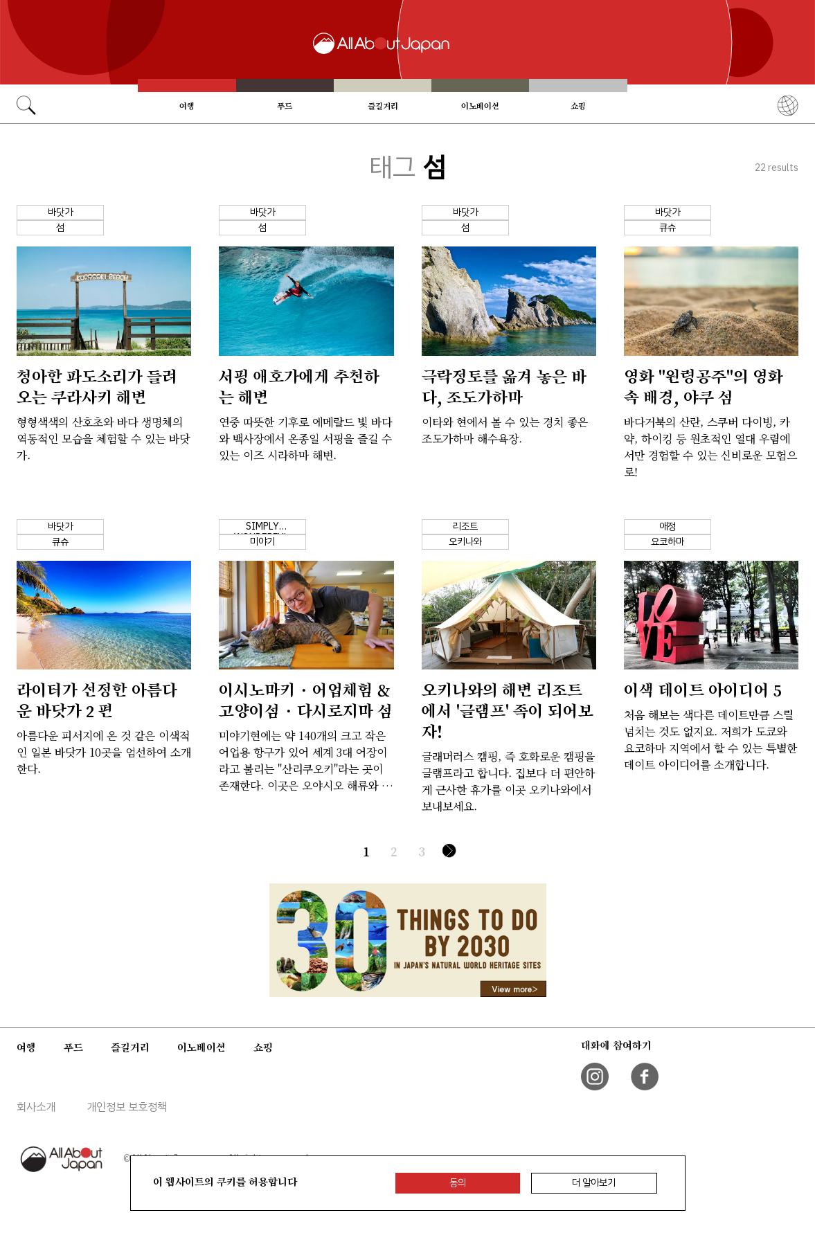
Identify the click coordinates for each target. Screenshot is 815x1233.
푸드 (284, 106)
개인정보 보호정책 (127, 1107)
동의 (457, 1183)
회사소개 (36, 1107)
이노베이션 (480, 106)
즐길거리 (383, 106)
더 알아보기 (594, 1183)
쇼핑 (578, 106)
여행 (187, 106)
